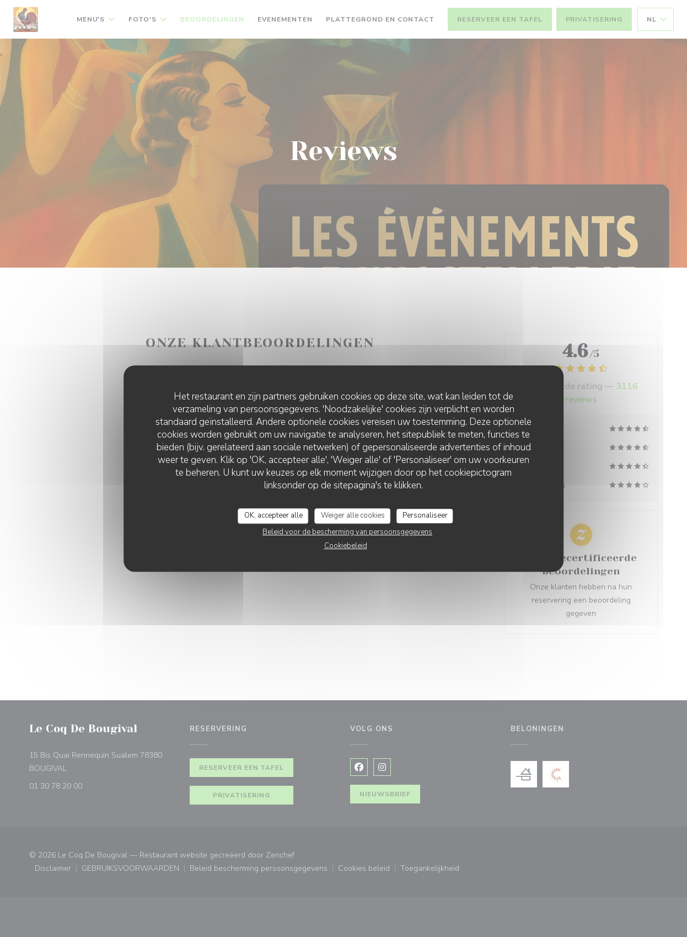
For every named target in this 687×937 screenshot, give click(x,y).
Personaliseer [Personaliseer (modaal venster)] (425, 515)
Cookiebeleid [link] (345, 546)
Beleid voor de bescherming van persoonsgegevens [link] (347, 532)
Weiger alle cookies (353, 515)
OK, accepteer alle (273, 515)
